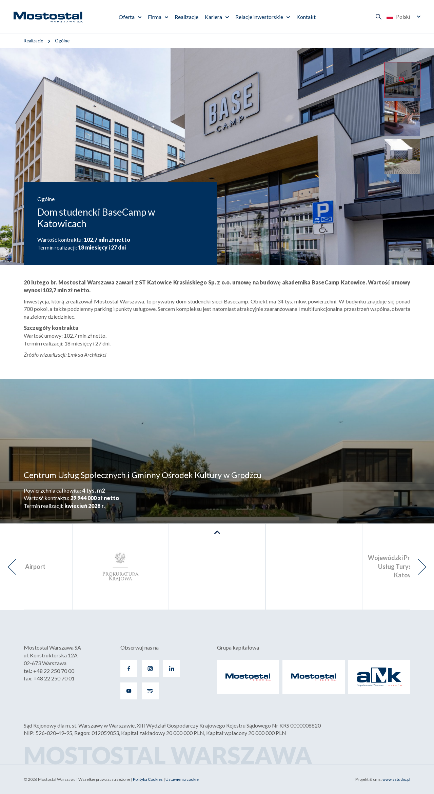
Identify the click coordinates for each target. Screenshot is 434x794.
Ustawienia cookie (182, 779)
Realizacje (186, 17)
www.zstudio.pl (396, 779)
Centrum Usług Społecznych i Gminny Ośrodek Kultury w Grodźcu (142, 475)
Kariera (213, 17)
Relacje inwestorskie (259, 17)
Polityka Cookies (148, 779)
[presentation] (12, 566)
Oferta (127, 17)
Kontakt (306, 17)
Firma (154, 17)
